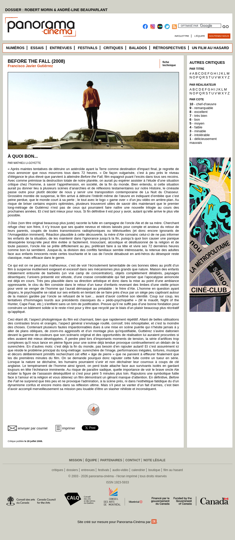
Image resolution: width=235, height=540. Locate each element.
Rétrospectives (169, 48)
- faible (195, 127)
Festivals (87, 48)
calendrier (138, 470)
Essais (37, 48)
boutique (154, 470)
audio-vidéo (120, 470)
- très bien (198, 116)
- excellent (198, 112)
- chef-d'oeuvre (202, 104)
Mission (75, 460)
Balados (138, 48)
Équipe (91, 460)
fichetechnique (169, 63)
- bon (194, 119)
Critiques (113, 48)
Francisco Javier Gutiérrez (30, 66)
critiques (57, 470)
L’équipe (200, 36)
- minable (197, 131)
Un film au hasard (210, 48)
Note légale (154, 460)
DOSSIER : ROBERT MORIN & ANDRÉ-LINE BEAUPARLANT (56, 10)
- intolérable (199, 135)
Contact (132, 460)
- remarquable (201, 108)
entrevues (88, 470)
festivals (103, 470)
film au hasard (173, 470)
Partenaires (111, 460)
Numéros (15, 48)
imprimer (68, 428)
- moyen (196, 123)
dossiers (72, 470)
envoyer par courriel (33, 428)
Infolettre (182, 36)
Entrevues (61, 48)
